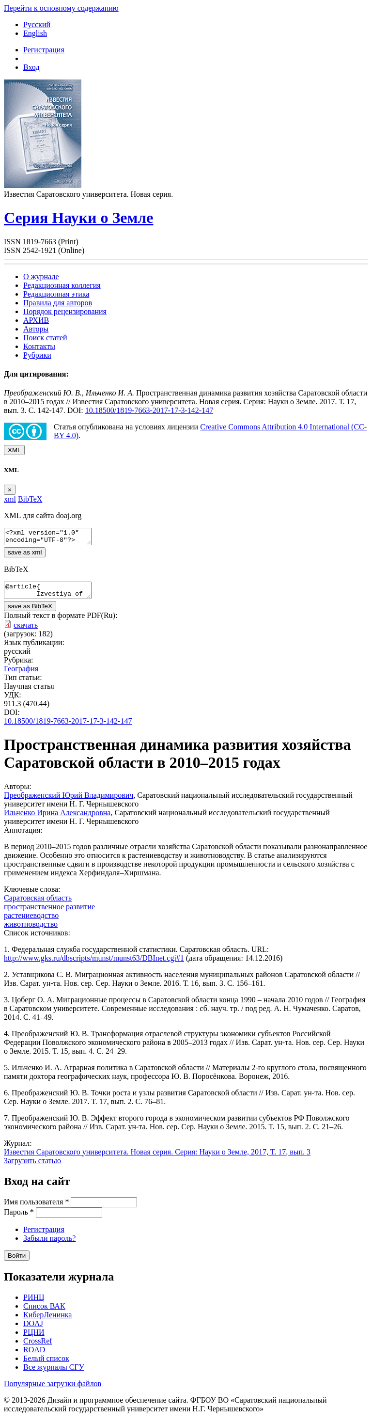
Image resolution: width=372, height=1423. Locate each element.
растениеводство (31, 921)
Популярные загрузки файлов (52, 1389)
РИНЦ (34, 1303)
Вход (31, 67)
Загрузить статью (32, 1166)
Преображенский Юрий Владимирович (68, 801)
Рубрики (37, 355)
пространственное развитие (49, 912)
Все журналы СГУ (53, 1373)
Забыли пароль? (49, 1244)
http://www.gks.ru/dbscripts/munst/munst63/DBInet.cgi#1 (94, 964)
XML (14, 450)
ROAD (34, 1355)
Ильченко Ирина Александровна (57, 818)
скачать (26, 631)
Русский (36, 24)
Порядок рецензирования (65, 311)
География (21, 674)
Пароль (19, 1218)
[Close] (10, 490)
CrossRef (37, 1347)
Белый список (46, 1364)
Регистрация (43, 50)
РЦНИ (34, 1338)
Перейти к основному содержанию (61, 8)
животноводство (31, 930)
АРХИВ (36, 320)
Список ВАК (44, 1312)
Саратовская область (38, 904)
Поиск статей (45, 337)
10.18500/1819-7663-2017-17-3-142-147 (149, 410)
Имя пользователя (36, 1207)
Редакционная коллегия (62, 285)
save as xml (25, 555)
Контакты (39, 346)
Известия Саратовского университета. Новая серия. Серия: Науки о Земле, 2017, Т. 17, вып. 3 (157, 1158)
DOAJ (33, 1329)
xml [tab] (10, 499)
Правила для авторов (57, 303)
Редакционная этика (56, 294)
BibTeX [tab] (30, 499)
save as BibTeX (30, 612)
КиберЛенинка (47, 1320)
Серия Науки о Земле (78, 217)
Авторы (35, 329)
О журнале (41, 276)
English (35, 33)
